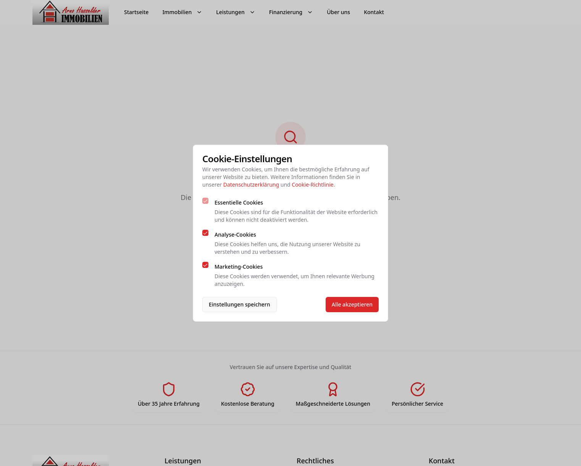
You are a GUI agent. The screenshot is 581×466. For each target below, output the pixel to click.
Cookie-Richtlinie (312, 184)
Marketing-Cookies (239, 266)
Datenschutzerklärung (251, 184)
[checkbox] (205, 201)
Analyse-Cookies (235, 234)
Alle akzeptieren (352, 304)
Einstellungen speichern (239, 304)
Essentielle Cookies (239, 202)
